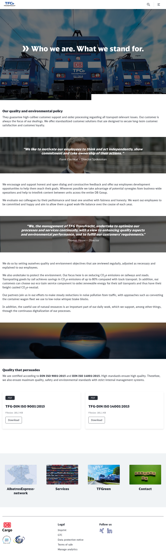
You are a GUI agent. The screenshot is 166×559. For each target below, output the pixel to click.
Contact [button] (145, 489)
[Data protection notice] (70, 539)
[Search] (148, 4)
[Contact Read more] (145, 480)
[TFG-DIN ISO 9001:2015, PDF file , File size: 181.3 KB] (41, 410)
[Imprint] (62, 530)
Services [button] (62, 489)
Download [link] (13, 420)
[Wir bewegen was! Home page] (9, 4)
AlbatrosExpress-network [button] (21, 491)
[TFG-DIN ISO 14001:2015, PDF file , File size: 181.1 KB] (124, 410)
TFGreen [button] (104, 489)
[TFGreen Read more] (103, 480)
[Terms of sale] (65, 544)
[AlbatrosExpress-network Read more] (20, 480)
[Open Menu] (158, 4)
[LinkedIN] (102, 531)
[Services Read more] (62, 480)
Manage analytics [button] (67, 549)
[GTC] (60, 534)
